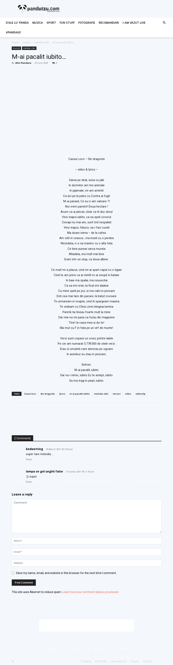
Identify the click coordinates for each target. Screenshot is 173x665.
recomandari (109, 22)
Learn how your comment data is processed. (90, 592)
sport (51, 22)
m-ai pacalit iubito (80, 393)
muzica (37, 22)
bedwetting (34, 449)
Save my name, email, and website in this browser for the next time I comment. (66, 573)
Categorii (86, 661)
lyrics (62, 393)
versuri (117, 393)
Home (15, 42)
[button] (164, 23)
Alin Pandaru (23, 62)
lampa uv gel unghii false (44, 471)
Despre (135, 661)
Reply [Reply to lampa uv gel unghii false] (29, 482)
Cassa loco (30, 393)
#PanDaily (13, 32)
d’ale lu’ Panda (17, 22)
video (128, 393)
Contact (147, 661)
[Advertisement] (86, 625)
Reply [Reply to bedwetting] (29, 459)
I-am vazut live (134, 22)
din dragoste (47, 393)
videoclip (140, 393)
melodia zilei (42, 42)
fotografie (86, 22)
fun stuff (67, 22)
